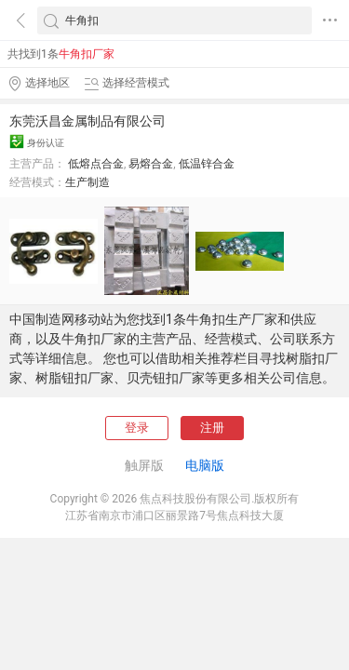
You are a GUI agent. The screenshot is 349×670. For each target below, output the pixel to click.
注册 (212, 428)
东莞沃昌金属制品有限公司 (87, 121)
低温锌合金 (207, 163)
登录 (137, 428)
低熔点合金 (96, 163)
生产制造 (87, 182)
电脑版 (204, 465)
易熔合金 (150, 163)
